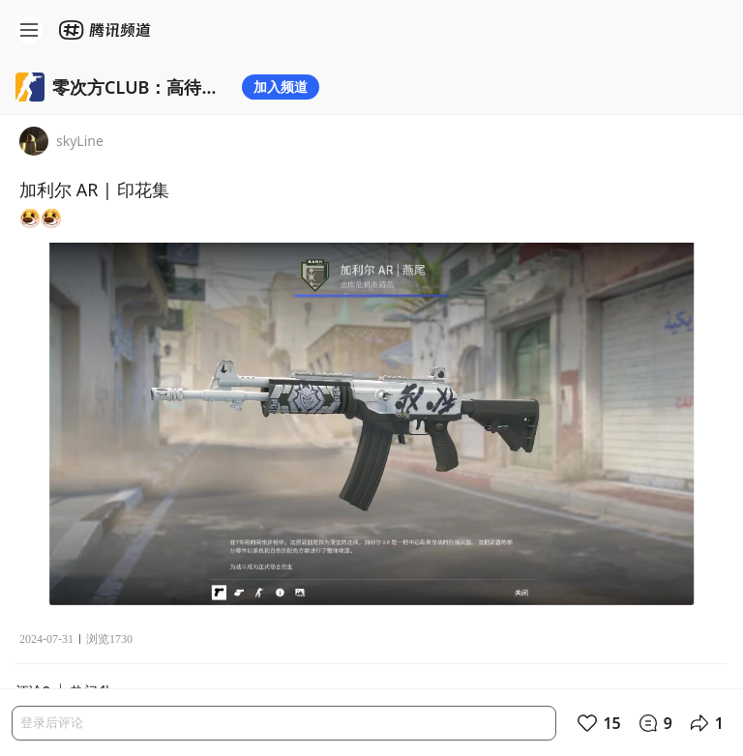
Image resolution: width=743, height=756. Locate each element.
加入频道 (280, 86)
